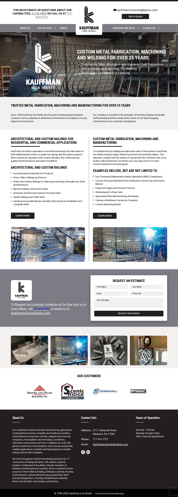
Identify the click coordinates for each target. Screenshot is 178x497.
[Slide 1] (161, 94)
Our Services (45, 27)
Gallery (64, 27)
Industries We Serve (124, 27)
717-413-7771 (100, 438)
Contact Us (149, 27)
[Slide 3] (166, 94)
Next (164, 389)
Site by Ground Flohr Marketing (109, 492)
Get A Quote (135, 16)
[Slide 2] (164, 94)
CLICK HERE (39, 13)
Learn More (23, 214)
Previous (13, 389)
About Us (25, 27)
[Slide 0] (158, 94)
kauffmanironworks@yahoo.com (135, 10)
